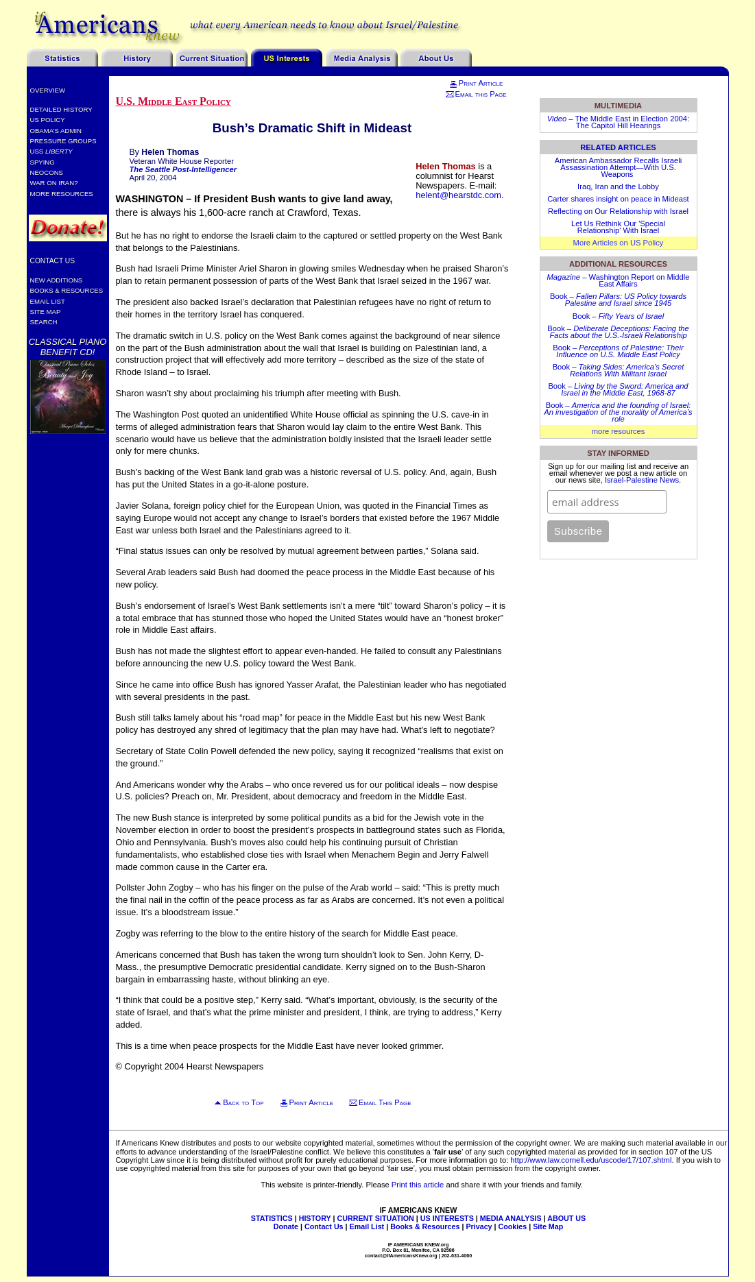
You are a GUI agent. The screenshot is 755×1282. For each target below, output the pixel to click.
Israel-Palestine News (642, 480)
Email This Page (385, 1102)
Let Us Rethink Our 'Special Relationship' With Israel (618, 226)
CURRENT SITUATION (375, 1218)
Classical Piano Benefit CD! (68, 347)
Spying (42, 162)
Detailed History (61, 109)
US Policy (47, 119)
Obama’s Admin (56, 130)
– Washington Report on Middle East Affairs (618, 280)
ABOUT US (566, 1218)
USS (51, 151)
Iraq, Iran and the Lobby (618, 186)
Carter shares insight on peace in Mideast (617, 199)
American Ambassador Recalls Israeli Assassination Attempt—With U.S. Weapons (618, 167)
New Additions (56, 280)
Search (44, 322)
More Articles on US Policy (618, 243)
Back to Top (243, 1102)
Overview (48, 90)
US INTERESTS (447, 1218)
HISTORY (315, 1218)
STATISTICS (272, 1218)
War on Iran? (54, 182)
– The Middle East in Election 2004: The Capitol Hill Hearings (618, 122)
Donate (286, 1226)
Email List (47, 301)
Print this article (418, 1185)
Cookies (513, 1226)
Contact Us (52, 261)
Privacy (479, 1226)
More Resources (61, 193)
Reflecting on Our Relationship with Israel (618, 211)
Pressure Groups (63, 141)
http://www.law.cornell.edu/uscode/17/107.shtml (590, 1160)
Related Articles (618, 147)
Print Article (475, 83)
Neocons (47, 172)
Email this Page (476, 94)
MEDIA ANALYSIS (511, 1218)
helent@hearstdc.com (458, 195)
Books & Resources (67, 290)
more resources (618, 431)
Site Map (45, 311)
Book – (618, 299)
